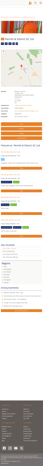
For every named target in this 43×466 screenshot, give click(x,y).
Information (27, 423)
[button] (21, 66)
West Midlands (7, 269)
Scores (22, 133)
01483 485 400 (6, 461)
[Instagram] (10, 448)
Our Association (28, 414)
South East (6, 277)
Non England (7, 280)
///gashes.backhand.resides (23, 105)
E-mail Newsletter (7, 416)
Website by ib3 (4, 463)
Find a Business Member (10, 257)
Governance (27, 429)
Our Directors (27, 416)
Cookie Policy (27, 436)
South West (7, 274)
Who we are (27, 405)
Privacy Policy (27, 431)
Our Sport (26, 411)
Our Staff (26, 418)
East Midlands (7, 272)
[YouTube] (15, 448)
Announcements (10, 287)
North (5, 266)
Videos (4, 438)
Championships (7, 433)
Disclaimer (26, 438)
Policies (25, 426)
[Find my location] (40, 51)
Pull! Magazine (6, 436)
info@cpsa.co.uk (16, 461)
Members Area (6, 426)
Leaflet (25, 86)
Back (21, 124)
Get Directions (21, 138)
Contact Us (5, 409)
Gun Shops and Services (10, 254)
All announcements (21, 311)
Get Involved (4, 17)
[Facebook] (4, 448)
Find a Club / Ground (14, 17)
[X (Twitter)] (21, 448)
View (21, 168)
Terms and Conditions (30, 440)
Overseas (6, 282)
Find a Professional (9, 251)
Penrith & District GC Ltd (28, 17)
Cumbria (17, 99)
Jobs (3, 440)
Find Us (4, 411)
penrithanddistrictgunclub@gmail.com (27, 111)
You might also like (8, 423)
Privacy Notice (27, 433)
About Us (26, 409)
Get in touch (6, 405)
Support (4, 418)
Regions (6, 263)
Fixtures (21, 129)
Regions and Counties (8, 414)
